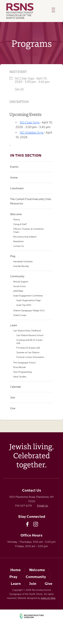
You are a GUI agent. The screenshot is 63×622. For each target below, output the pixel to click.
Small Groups (19, 315)
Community (17, 276)
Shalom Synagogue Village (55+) (29, 310)
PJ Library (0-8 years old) (28, 347)
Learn (13, 325)
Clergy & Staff (20, 224)
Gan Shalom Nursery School (29, 335)
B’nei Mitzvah (19, 367)
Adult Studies (19, 376)
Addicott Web (48, 598)
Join (12, 397)
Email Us (42, 505)
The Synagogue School (24, 362)
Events (14, 166)
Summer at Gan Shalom (27, 352)
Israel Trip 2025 (23, 305)
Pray (12, 256)
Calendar (15, 386)
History (16, 219)
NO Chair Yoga (24, 78)
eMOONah (18, 291)
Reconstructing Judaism (24, 236)
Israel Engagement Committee (28, 295)
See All (19, 89)
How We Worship (21, 266)
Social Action (19, 286)
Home (14, 177)
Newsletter (18, 241)
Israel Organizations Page (28, 300)
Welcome (16, 214)
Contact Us (18, 246)
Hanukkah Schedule (23, 261)
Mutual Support (20, 281)
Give (12, 408)
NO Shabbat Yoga (31, 132)
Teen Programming (22, 372)
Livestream (17, 188)
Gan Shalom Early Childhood (27, 330)
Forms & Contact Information (30, 357)
